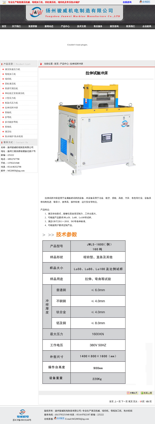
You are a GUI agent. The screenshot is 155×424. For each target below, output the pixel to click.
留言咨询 (114, 26)
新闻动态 (49, 26)
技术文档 (81, 26)
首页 (4, 26)
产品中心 (65, 26)
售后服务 (98, 26)
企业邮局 (146, 26)
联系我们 (130, 26)
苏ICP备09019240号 (22, 420)
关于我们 (16, 26)
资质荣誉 (32, 26)
